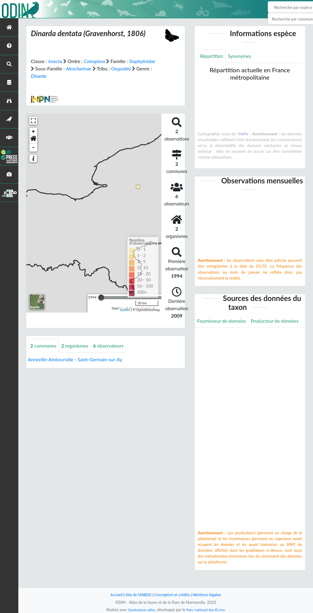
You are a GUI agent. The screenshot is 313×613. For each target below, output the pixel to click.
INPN (243, 134)
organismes (77, 346)
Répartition (212, 56)
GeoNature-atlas (141, 609)
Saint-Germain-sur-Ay (103, 360)
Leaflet (125, 310)
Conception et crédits (172, 594)
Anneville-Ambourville (51, 360)
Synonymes (241, 56)
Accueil (114, 594)
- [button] (33, 147)
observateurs (111, 346)
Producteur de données (222, 335)
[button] (33, 140)
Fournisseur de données (222, 321)
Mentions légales (208, 594)
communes (44, 346)
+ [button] (33, 131)
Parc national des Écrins (206, 609)
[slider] (101, 298)
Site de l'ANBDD (137, 594)
